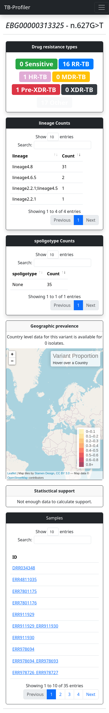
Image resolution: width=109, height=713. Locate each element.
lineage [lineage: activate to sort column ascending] (20, 156)
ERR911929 (23, 614)
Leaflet (11, 473)
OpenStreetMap (17, 477)
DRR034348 (23, 568)
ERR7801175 (24, 591)
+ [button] (12, 354)
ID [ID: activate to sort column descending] (14, 557)
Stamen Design (44, 473)
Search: (54, 145)
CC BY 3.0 (63, 473)
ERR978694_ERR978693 (35, 661)
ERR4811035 (24, 579)
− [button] (12, 361)
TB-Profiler (17, 7)
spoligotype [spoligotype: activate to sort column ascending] (24, 274)
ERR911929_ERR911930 (35, 626)
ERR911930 (23, 637)
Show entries (54, 137)
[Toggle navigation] (101, 7)
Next (90, 694)
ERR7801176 (24, 603)
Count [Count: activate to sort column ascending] (68, 156)
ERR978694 (23, 649)
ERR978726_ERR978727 (35, 672)
